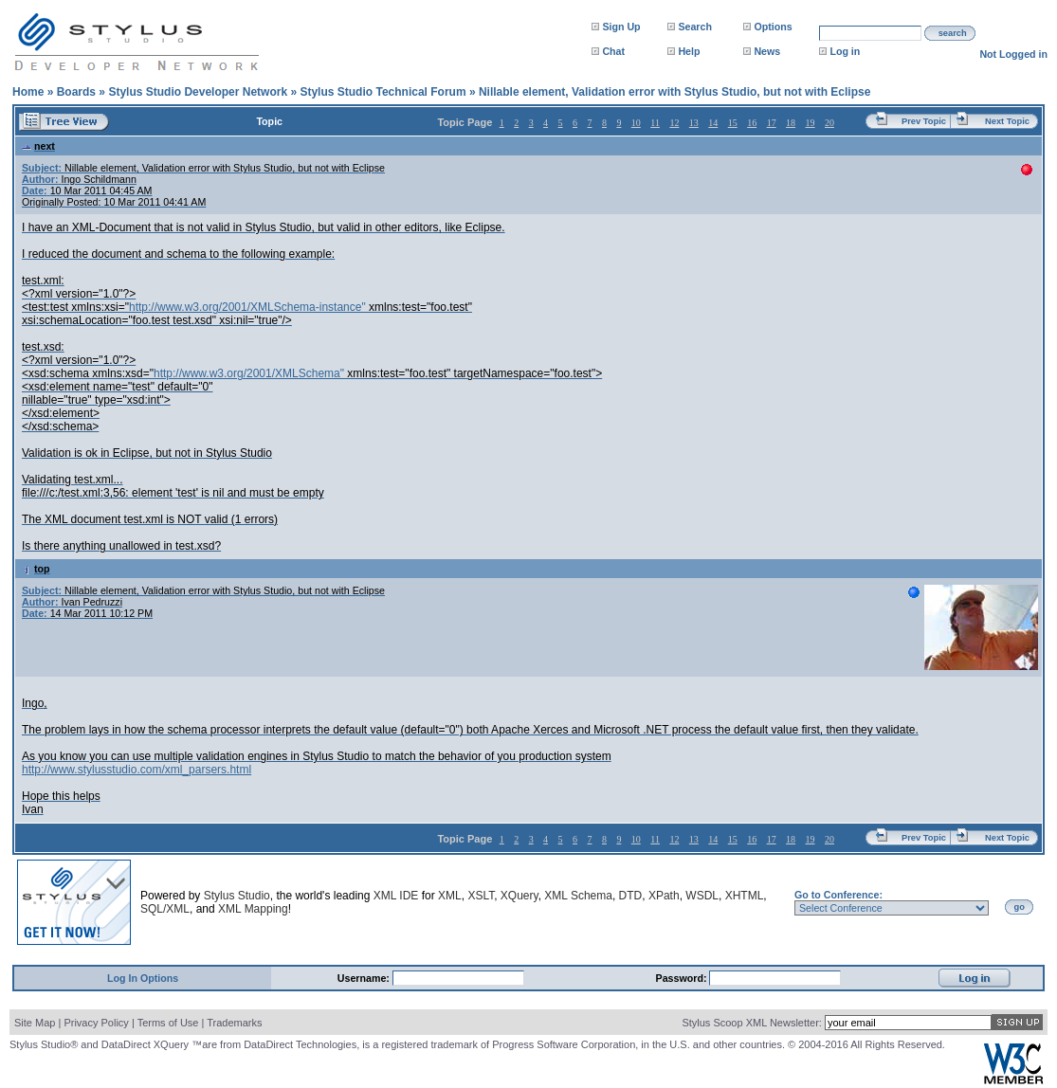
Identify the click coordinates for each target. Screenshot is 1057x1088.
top (36, 568)
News (767, 51)
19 (810, 123)
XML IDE (396, 895)
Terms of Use (168, 1022)
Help (689, 51)
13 (694, 123)
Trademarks (234, 1022)
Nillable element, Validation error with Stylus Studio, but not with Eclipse (674, 92)
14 (713, 123)
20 (829, 123)
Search (695, 26)
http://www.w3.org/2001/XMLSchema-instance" (247, 307)
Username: (364, 978)
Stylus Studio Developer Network (197, 92)
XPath (664, 895)
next (38, 146)
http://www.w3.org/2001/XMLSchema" (249, 373)
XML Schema (578, 895)
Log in (844, 51)
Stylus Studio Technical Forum (382, 92)
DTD (631, 895)
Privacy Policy (96, 1022)
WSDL (702, 895)
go (1019, 907)
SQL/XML (165, 909)
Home (28, 92)
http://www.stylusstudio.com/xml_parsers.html (136, 769)
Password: (683, 978)
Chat (613, 51)
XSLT (480, 895)
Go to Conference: (838, 894)
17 (771, 123)
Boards (76, 92)
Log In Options (142, 978)
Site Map (34, 1022)
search (953, 33)
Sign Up (621, 26)
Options (773, 26)
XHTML (744, 895)
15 (733, 123)
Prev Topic (924, 121)
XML (450, 895)
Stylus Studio (237, 895)
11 (655, 123)
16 (751, 123)
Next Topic (1007, 121)
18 (790, 123)
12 (674, 123)
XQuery (519, 895)
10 (636, 123)
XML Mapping (253, 909)
